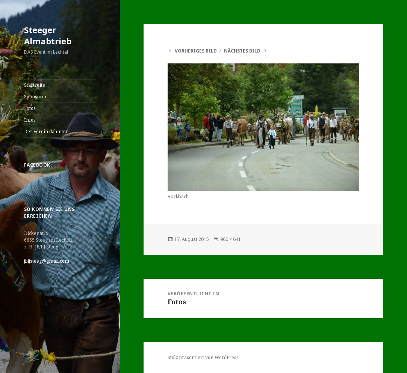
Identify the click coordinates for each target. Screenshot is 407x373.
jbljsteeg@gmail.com (46, 261)
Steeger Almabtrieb (47, 35)
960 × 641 (230, 239)
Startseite (34, 85)
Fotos (30, 108)
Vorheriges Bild (196, 51)
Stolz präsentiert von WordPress (203, 357)
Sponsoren (36, 96)
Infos (30, 120)
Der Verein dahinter (46, 131)
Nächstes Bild (242, 51)
